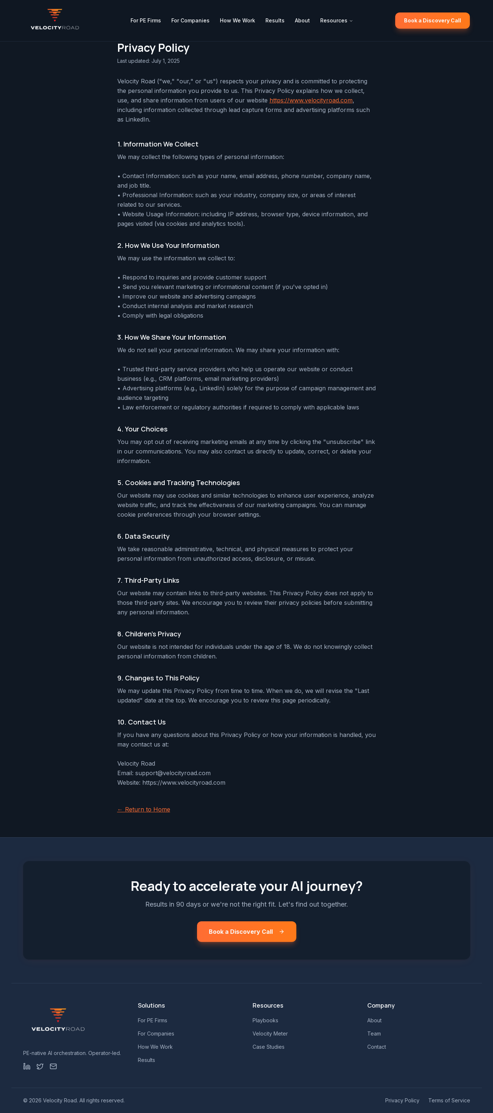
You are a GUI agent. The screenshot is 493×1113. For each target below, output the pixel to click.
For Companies (190, 20)
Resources (336, 20)
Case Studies (269, 1047)
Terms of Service (449, 1100)
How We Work (237, 20)
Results (275, 20)
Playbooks (265, 1020)
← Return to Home (143, 809)
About (302, 20)
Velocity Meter (270, 1033)
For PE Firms (146, 20)
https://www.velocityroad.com (311, 100)
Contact (376, 1047)
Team (374, 1033)
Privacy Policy (402, 1100)
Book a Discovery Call (432, 20)
